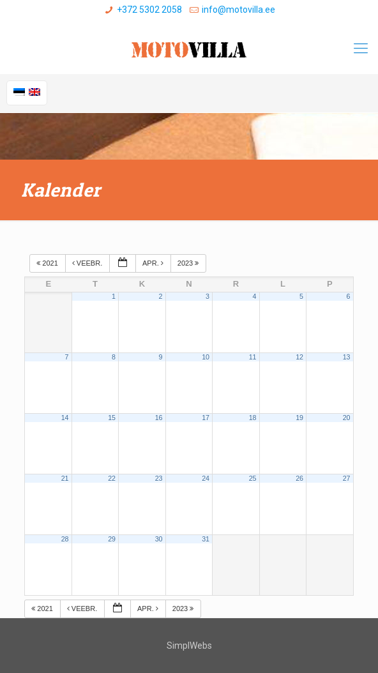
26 (299, 478)
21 (65, 478)
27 (347, 478)
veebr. (88, 263)
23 (159, 478)
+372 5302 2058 (149, 9)
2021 (48, 263)
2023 (189, 263)
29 (112, 539)
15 (112, 417)
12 (299, 357)
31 (205, 539)
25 (253, 478)
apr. (153, 263)
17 (205, 417)
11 (253, 357)
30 (159, 539)
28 (65, 539)
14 (65, 417)
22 (112, 478)
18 (253, 417)
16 (159, 417)
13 (347, 357)
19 (299, 417)
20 (347, 417)
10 (205, 357)
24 (205, 478)
